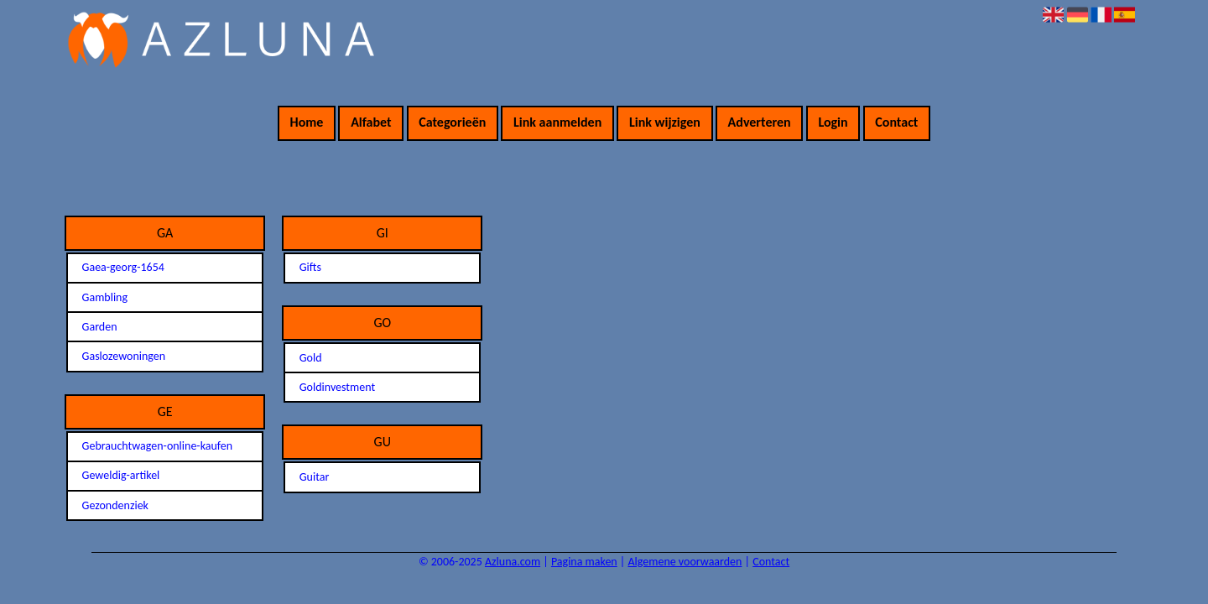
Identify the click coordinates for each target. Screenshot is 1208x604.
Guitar (314, 477)
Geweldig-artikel (121, 475)
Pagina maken (584, 562)
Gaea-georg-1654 (123, 267)
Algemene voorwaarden (684, 562)
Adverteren (759, 122)
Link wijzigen (664, 122)
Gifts (310, 267)
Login (832, 122)
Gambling (105, 297)
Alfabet (371, 122)
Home (307, 122)
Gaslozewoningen (124, 356)
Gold (310, 358)
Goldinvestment (337, 387)
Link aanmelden (557, 122)
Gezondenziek (115, 505)
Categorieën (452, 122)
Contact (896, 122)
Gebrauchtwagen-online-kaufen (157, 446)
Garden (99, 327)
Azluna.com (512, 562)
